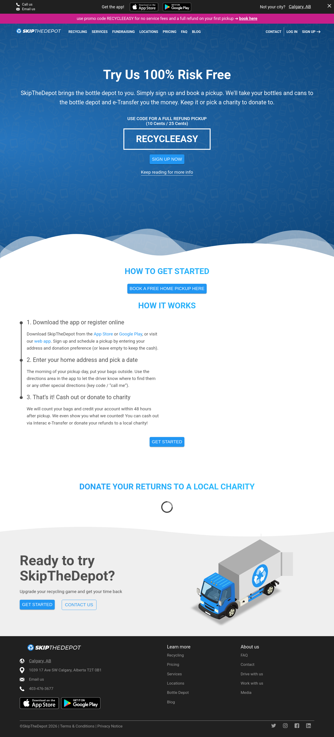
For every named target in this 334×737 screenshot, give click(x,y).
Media (246, 692)
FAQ (184, 32)
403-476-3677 (41, 688)
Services (100, 32)
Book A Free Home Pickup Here (167, 288)
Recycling (77, 32)
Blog (196, 32)
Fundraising (123, 32)
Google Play (130, 334)
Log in (291, 32)
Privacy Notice (110, 726)
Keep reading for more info (167, 172)
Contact (273, 32)
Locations (148, 32)
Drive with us (252, 674)
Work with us (252, 683)
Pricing (170, 32)
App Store (103, 334)
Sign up (308, 32)
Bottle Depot (178, 692)
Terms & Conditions (77, 726)
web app (42, 341)
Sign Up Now (167, 159)
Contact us (79, 604)
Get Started (37, 604)
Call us (27, 4)
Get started (167, 441)
